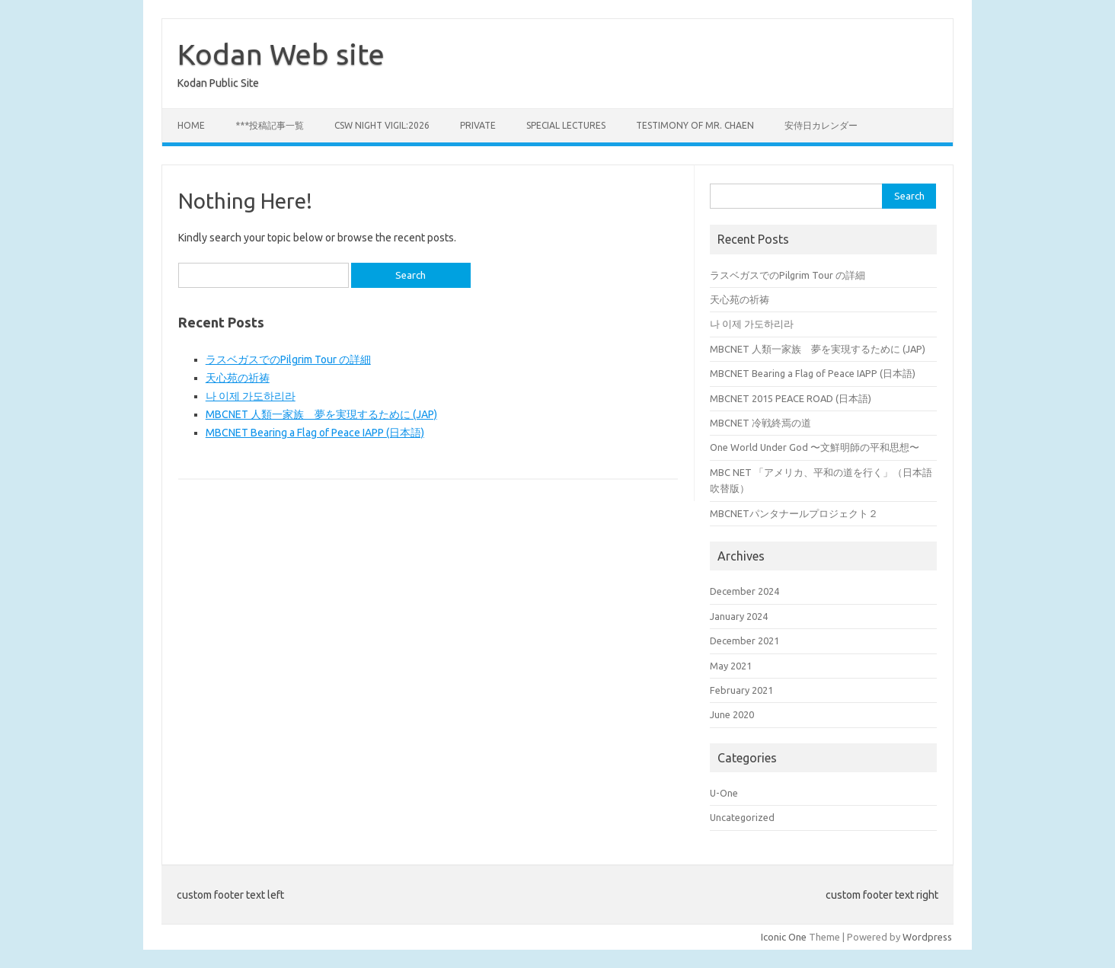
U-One (724, 792)
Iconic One (784, 936)
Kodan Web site (281, 54)
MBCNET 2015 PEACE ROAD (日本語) (790, 398)
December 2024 (744, 591)
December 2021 (744, 640)
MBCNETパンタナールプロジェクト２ (794, 513)
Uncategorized (742, 817)
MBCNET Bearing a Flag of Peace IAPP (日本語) (315, 432)
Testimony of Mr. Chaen (695, 125)
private (478, 125)
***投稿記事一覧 (269, 125)
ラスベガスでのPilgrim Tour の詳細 (288, 359)
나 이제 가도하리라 (251, 396)
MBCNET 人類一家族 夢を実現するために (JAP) (321, 414)
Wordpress (927, 936)
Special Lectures (565, 125)
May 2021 (731, 665)
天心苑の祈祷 (238, 378)
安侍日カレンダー (821, 125)
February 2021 (741, 690)
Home (191, 125)
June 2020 (732, 714)
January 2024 (739, 616)
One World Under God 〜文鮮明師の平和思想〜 (814, 447)
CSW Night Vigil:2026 (382, 125)
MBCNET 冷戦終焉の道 (760, 422)
